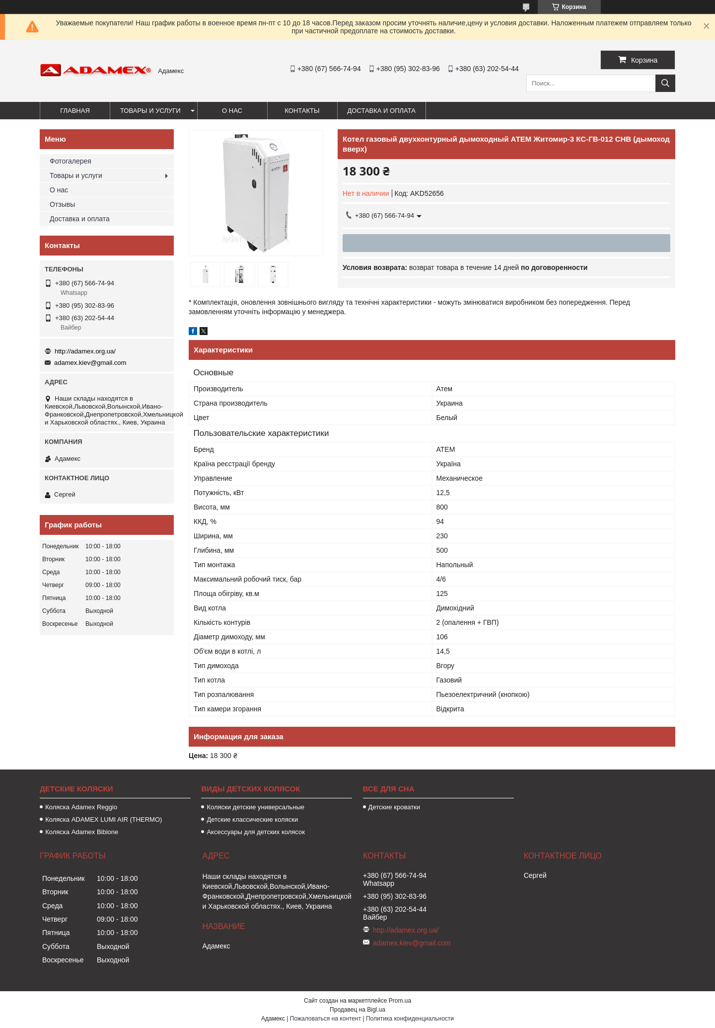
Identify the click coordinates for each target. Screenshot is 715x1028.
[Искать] (665, 83)
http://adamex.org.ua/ (85, 351)
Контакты (302, 110)
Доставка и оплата (382, 110)
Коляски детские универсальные (255, 807)
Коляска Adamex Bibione (81, 832)
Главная (75, 110)
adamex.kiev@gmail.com (90, 362)
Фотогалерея (70, 161)
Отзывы (62, 204)
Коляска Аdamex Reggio (81, 807)
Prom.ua (400, 1000)
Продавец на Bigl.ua (357, 1009)
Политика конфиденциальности (410, 1018)
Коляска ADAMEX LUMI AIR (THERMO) (103, 819)
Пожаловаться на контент (325, 1018)
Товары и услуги (150, 110)
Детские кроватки (394, 807)
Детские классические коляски (252, 819)
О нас (232, 110)
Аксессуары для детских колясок (256, 832)
